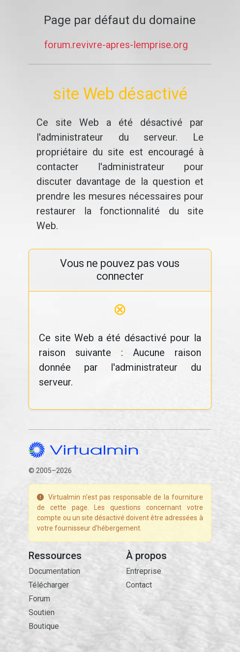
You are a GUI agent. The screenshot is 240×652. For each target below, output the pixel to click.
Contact (139, 585)
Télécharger (49, 585)
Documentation (54, 571)
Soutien (42, 612)
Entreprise (143, 571)
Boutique (44, 626)
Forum (39, 598)
